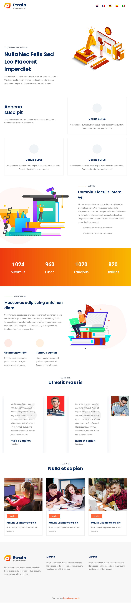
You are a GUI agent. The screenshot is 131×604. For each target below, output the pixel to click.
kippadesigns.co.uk (71, 599)
